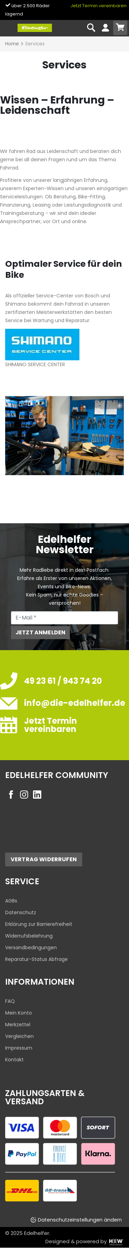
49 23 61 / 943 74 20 (63, 681)
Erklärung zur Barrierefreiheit (38, 924)
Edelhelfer (36, 1233)
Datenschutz (20, 912)
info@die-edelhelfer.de (74, 703)
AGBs (11, 900)
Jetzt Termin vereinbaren (99, 5)
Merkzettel (17, 1024)
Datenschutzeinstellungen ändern (80, 1219)
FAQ (10, 1001)
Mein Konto (18, 1012)
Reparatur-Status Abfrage (36, 959)
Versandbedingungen (31, 947)
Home (12, 44)
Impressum (18, 1047)
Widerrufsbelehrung (29, 935)
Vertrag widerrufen (44, 859)
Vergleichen (19, 1036)
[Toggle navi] (8, 28)
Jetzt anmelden (40, 632)
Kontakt (14, 1059)
